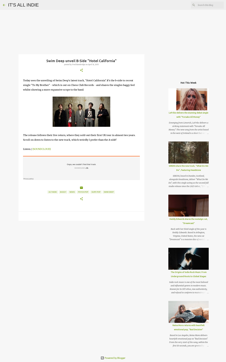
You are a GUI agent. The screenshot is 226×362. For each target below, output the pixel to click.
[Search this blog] (208, 5)
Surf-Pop (96, 192)
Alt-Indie (53, 192)
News (72, 192)
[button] (81, 70)
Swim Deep (109, 192)
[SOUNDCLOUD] (41, 149)
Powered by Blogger (113, 358)
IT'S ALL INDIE (23, 5)
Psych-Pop (83, 192)
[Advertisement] (81, 245)
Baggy (63, 192)
